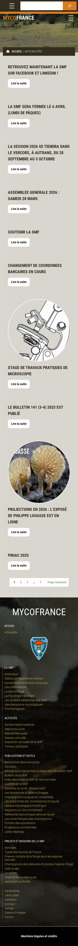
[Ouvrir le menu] (12, 6)
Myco (9, 18)
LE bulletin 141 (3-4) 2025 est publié (35, 410)
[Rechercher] (70, 5)
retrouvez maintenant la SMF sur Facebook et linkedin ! (37, 70)
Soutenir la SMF (23, 232)
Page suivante (57, 582)
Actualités (10, 632)
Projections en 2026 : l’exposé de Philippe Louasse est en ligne (37, 515)
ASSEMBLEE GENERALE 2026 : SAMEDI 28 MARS (33, 195)
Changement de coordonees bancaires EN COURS (35, 268)
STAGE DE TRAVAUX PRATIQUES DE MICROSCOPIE (38, 370)
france (25, 18)
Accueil (17, 51)
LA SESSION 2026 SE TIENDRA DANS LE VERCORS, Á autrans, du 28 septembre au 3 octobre (39, 152)
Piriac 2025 (18, 555)
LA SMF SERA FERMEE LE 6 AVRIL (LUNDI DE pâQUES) (37, 109)
